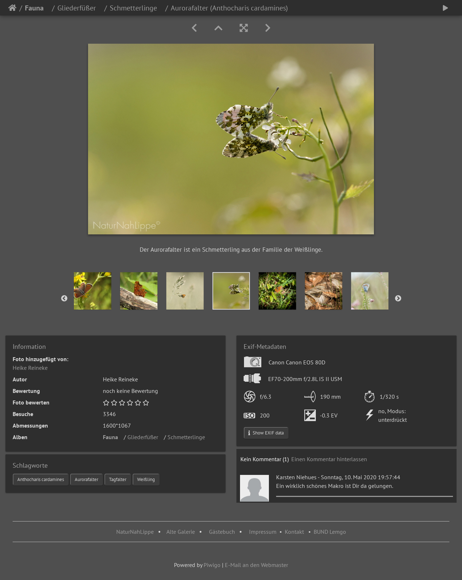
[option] (93, 291)
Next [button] (398, 298)
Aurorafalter (86, 479)
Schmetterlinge (136, 8)
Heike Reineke (30, 367)
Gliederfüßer (79, 8)
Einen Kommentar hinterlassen (329, 459)
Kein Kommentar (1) (264, 459)
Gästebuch (222, 531)
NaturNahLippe (135, 531)
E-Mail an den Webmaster (256, 564)
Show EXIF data (266, 433)
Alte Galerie (180, 531)
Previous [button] (64, 298)
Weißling (146, 479)
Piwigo (212, 564)
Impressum (262, 531)
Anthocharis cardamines (40, 479)
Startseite (12, 8)
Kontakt (294, 531)
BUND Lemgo (330, 531)
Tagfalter (117, 479)
